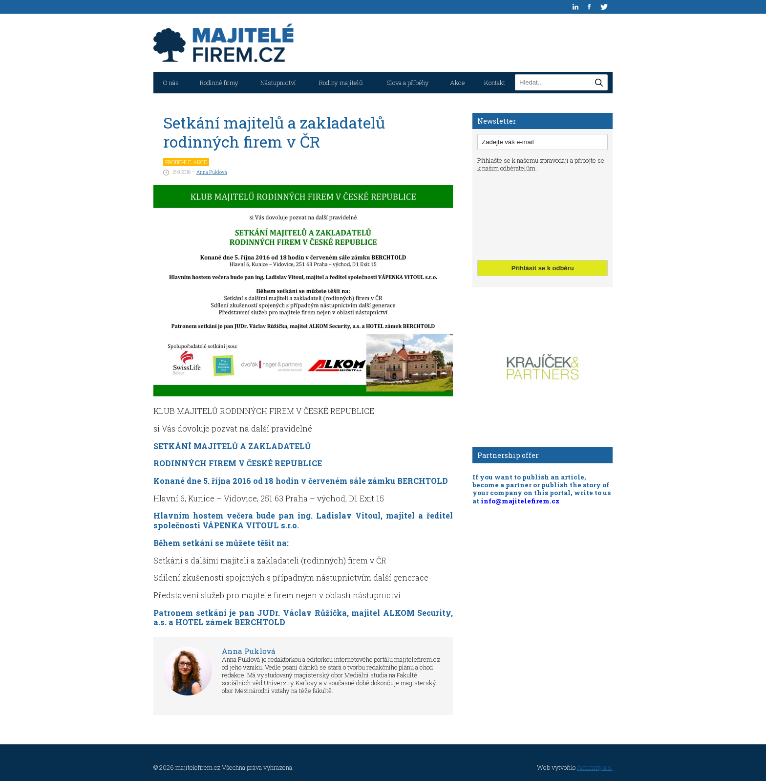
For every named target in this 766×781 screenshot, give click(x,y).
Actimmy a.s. (595, 767)
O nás (171, 82)
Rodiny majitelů (341, 82)
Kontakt (494, 82)
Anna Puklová (211, 172)
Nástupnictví (278, 82)
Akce (457, 82)
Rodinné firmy (219, 82)
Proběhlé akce (186, 162)
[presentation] (517, 215)
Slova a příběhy (407, 82)
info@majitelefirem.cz (520, 501)
